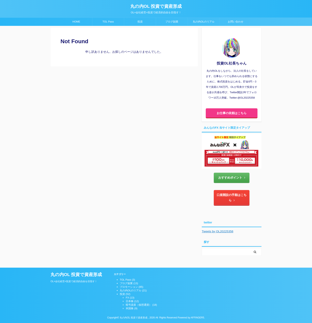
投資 (140, 21)
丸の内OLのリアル (203, 21)
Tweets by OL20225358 (217, 231)
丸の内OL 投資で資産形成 (156, 6)
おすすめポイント (231, 177)
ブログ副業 (171, 21)
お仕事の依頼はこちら (232, 113)
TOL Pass (108, 21)
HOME (76, 21)
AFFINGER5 (197, 317)
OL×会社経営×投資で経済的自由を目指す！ (74, 281)
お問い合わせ (235, 21)
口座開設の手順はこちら (232, 197)
